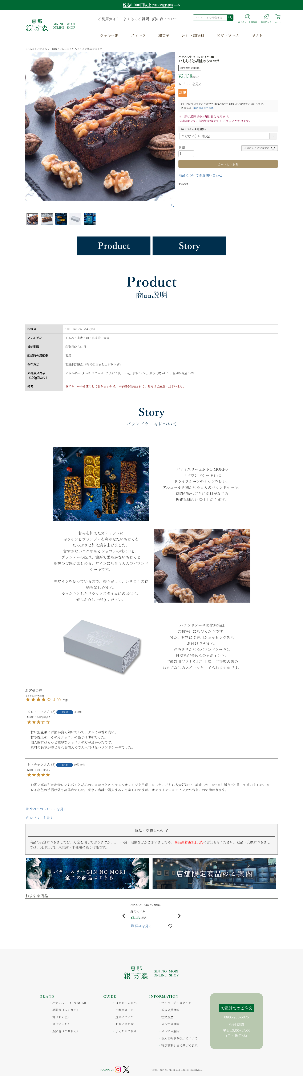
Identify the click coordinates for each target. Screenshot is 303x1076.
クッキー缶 (109, 35)
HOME (30, 48)
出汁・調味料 (193, 35)
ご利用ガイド (109, 18)
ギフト (257, 35)
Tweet (183, 183)
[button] (124, 916)
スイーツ (138, 35)
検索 (230, 17)
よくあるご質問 (136, 18)
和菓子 (163, 35)
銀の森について (165, 18)
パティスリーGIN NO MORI (53, 48)
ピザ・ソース (228, 35)
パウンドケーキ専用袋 (193, 129)
